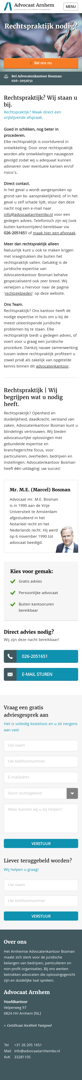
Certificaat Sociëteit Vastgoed (29, 1025)
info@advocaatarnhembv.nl (28, 215)
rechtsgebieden (18, 294)
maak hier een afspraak (54, 233)
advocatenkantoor (52, 366)
